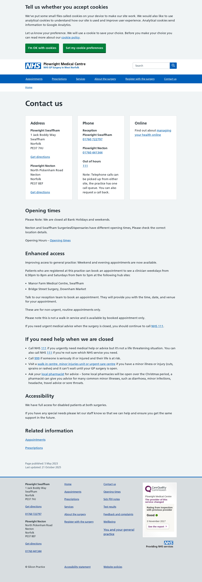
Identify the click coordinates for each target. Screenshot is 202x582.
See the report (156, 526)
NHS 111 (157, 326)
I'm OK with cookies (42, 48)
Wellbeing (110, 521)
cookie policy (70, 37)
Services (80, 78)
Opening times (60, 240)
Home (28, 87)
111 (85, 166)
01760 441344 (93, 152)
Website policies (113, 566)
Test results (110, 506)
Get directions (40, 157)
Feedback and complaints (118, 514)
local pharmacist (53, 374)
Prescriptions (59, 78)
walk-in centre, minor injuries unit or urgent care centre (76, 364)
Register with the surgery (140, 78)
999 (37, 358)
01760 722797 (93, 139)
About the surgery (105, 78)
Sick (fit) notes (112, 499)
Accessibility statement (77, 566)
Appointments (34, 78)
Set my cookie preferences (84, 48)
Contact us (170, 78)
